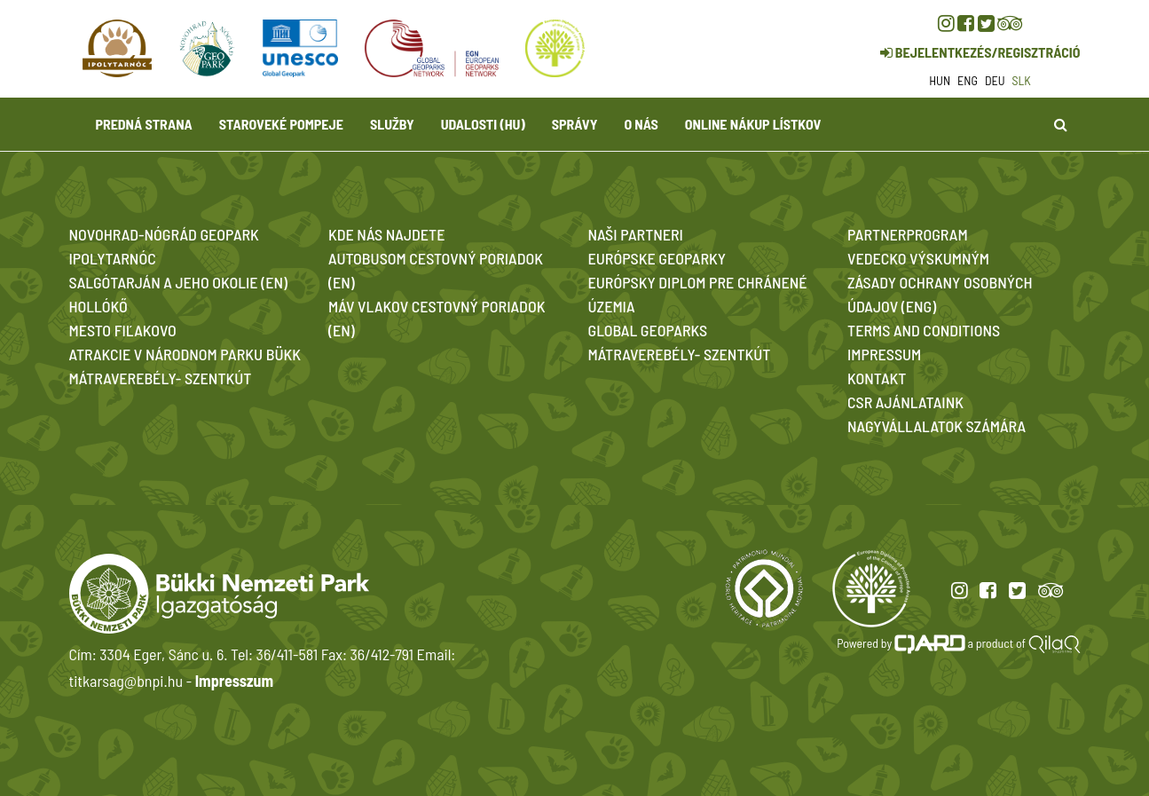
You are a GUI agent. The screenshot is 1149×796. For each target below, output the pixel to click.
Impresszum (234, 680)
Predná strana (144, 123)
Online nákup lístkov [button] (753, 123)
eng (967, 80)
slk (1021, 80)
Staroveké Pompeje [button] (281, 123)
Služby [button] (392, 123)
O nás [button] (640, 123)
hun (939, 80)
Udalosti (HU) (483, 123)
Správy (575, 123)
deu (995, 80)
